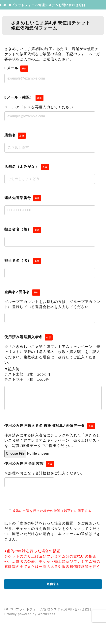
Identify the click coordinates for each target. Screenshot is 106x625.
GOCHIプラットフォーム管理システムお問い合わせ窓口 (42, 5)
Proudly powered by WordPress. (30, 614)
